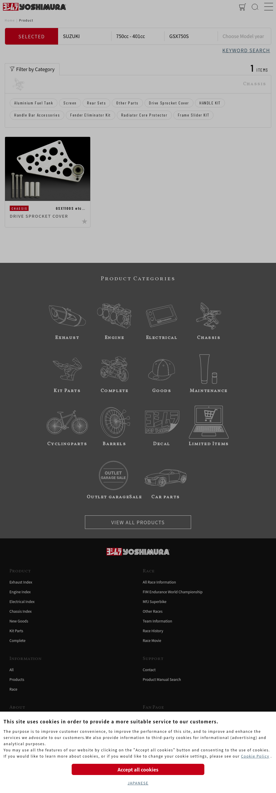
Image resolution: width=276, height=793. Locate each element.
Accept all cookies (138, 769)
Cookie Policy (255, 755)
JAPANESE (138, 782)
